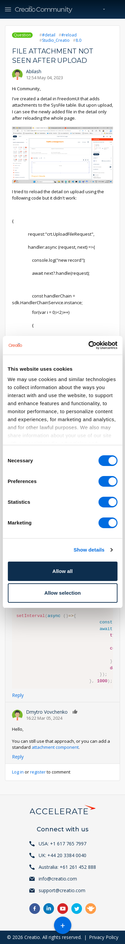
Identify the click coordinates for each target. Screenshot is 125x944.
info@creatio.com (58, 878)
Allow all (62, 571)
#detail (48, 35)
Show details (89, 550)
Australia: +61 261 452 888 (67, 867)
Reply (18, 695)
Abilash (33, 71)
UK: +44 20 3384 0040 (62, 855)
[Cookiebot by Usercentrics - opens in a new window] (89, 345)
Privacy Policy (103, 937)
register (38, 772)
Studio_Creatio (56, 40)
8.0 (78, 40)
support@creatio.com (62, 890)
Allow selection (62, 593)
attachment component (55, 747)
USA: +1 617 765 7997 (62, 843)
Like (75, 711)
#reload (69, 35)
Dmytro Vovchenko (47, 712)
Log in (18, 772)
